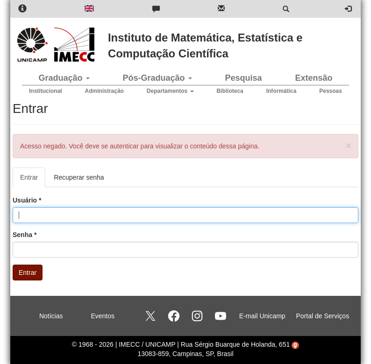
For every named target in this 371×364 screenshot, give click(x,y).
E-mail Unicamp (262, 316)
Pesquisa (243, 78)
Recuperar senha (79, 177)
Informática (281, 91)
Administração (104, 91)
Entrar (32, 180)
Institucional (45, 91)
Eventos (102, 316)
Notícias (51, 316)
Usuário (27, 200)
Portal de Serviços (323, 316)
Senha (24, 234)
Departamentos (170, 91)
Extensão (313, 78)
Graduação (63, 78)
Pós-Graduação (157, 78)
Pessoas (330, 91)
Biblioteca (229, 91)
